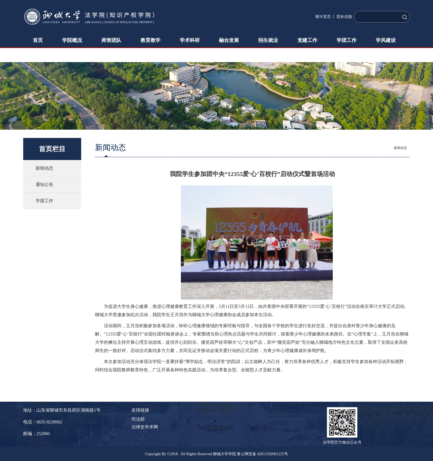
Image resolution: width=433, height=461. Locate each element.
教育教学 (150, 40)
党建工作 (307, 40)
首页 (38, 40)
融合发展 (229, 40)
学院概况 (72, 40)
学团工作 (347, 40)
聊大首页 (323, 17)
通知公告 (44, 184)
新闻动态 (44, 168)
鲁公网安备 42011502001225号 (262, 454)
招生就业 (268, 40)
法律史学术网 (144, 427)
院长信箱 (344, 17)
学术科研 (190, 40)
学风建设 (386, 40)
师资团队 (111, 40)
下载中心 (43, 54)
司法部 (138, 419)
